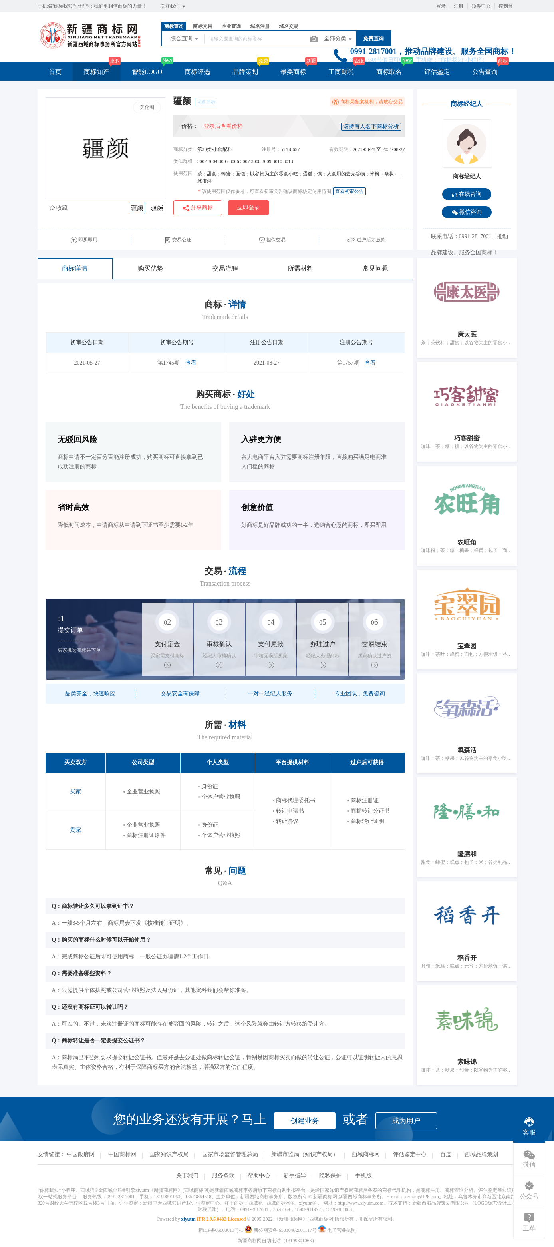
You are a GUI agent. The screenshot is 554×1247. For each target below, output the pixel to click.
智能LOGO (147, 71)
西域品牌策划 (481, 1154)
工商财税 (341, 71)
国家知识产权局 (169, 1154)
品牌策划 (245, 71)
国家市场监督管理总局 (230, 1154)
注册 (458, 6)
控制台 (505, 6)
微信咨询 (467, 212)
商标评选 (197, 71)
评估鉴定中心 (410, 1154)
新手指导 (295, 1176)
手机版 (363, 1176)
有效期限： (341, 149)
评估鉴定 (437, 71)
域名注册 (260, 26)
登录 (441, 6)
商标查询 (173, 26)
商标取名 (389, 71)
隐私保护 (330, 1176)
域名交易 (288, 26)
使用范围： (185, 173)
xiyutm (188, 1219)
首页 (55, 71)
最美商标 (293, 71)
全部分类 (338, 39)
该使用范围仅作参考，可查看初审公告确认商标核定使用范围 (264, 191)
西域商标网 (366, 1154)
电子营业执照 (337, 1230)
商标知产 (96, 71)
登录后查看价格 (223, 126)
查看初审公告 (349, 191)
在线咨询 (466, 194)
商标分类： (185, 149)
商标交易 (202, 26)
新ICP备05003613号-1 (220, 1230)
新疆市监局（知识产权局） (304, 1154)
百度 (445, 1154)
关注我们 (174, 6)
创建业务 (304, 1121)
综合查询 (185, 39)
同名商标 (206, 102)
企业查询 (231, 26)
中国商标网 (122, 1154)
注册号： (271, 149)
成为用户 (406, 1121)
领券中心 (480, 6)
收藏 (59, 208)
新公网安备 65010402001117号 (281, 1230)
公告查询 (485, 71)
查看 (191, 363)
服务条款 (223, 1176)
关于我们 (187, 1176)
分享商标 (198, 208)
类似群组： (185, 161)
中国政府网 (81, 1154)
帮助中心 (259, 1176)
